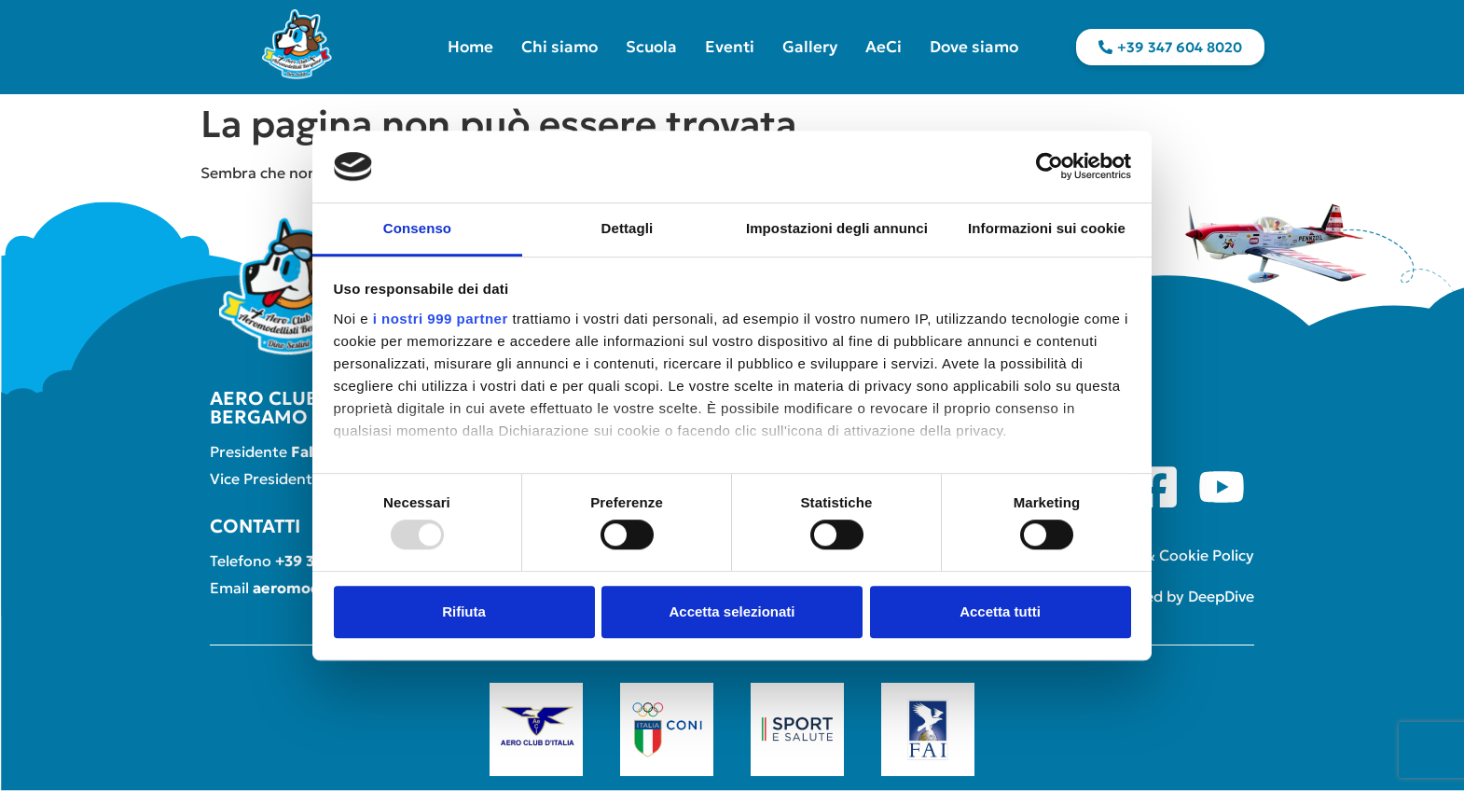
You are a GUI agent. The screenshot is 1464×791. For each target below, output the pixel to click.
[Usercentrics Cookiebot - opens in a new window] (1049, 167)
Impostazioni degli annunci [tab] (837, 228)
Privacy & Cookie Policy (1171, 555)
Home (470, 46)
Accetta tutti (1000, 611)
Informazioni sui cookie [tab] (1047, 228)
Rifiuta (464, 611)
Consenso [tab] (417, 228)
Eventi (729, 46)
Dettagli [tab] (627, 228)
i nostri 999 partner (440, 318)
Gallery (809, 46)
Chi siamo (559, 46)
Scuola (651, 46)
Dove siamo (974, 46)
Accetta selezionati (731, 611)
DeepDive (1221, 596)
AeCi (883, 46)
